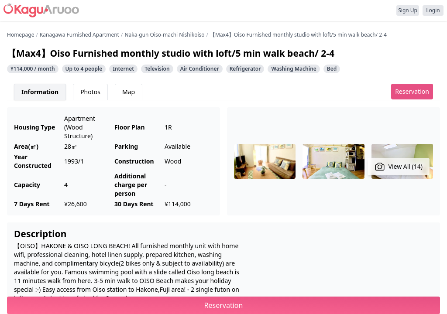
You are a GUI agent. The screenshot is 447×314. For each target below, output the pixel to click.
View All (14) (399, 166)
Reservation (412, 91)
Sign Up (407, 10)
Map (128, 92)
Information (39, 92)
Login (433, 10)
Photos (90, 92)
